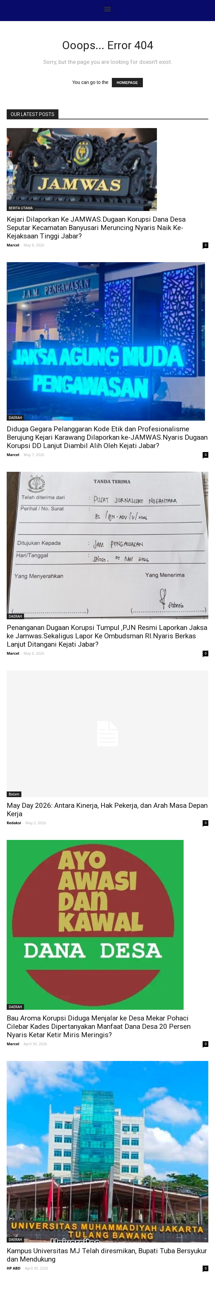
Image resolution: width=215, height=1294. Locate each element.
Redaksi (14, 822)
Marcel (13, 244)
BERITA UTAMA (21, 208)
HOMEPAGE (127, 83)
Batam (14, 794)
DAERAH (15, 417)
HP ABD (13, 1268)
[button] (107, 8)
